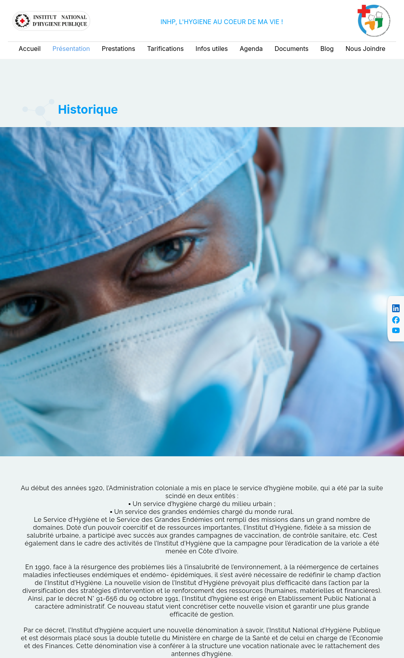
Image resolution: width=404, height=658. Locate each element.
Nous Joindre (365, 48)
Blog (327, 48)
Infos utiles (212, 48)
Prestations (118, 48)
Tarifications (165, 48)
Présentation (71, 48)
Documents (292, 48)
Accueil (30, 48)
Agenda (251, 48)
